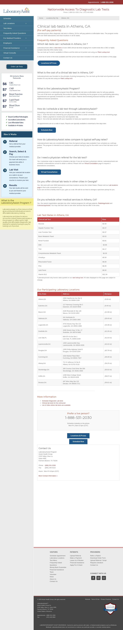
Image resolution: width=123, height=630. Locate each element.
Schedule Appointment (57, 556)
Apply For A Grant (76, 565)
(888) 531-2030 (50, 465)
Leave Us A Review (76, 560)
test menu (58, 48)
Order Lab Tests (17, 67)
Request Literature (96, 563)
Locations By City (52, 18)
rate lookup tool (77, 278)
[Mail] (104, 578)
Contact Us (53, 581)
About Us (53, 579)
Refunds (87, 599)
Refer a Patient (95, 556)
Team (52, 572)
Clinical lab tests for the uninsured (53, 403)
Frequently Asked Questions (56, 564)
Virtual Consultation (91, 163)
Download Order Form (98, 558)
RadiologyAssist (103, 203)
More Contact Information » (48, 476)
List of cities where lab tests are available (56, 405)
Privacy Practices (106, 599)
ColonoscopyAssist (43, 205)
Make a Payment (76, 558)
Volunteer (53, 574)
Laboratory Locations (57, 558)
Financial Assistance (57, 570)
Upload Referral (75, 556)
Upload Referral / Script (98, 560)
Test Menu (53, 560)
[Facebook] (93, 578)
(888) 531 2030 (50, 615)
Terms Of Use (95, 599)
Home (41, 18)
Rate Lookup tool (104, 52)
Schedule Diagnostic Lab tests (52, 401)
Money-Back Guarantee (58, 567)
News (52, 577)
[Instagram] (98, 578)
